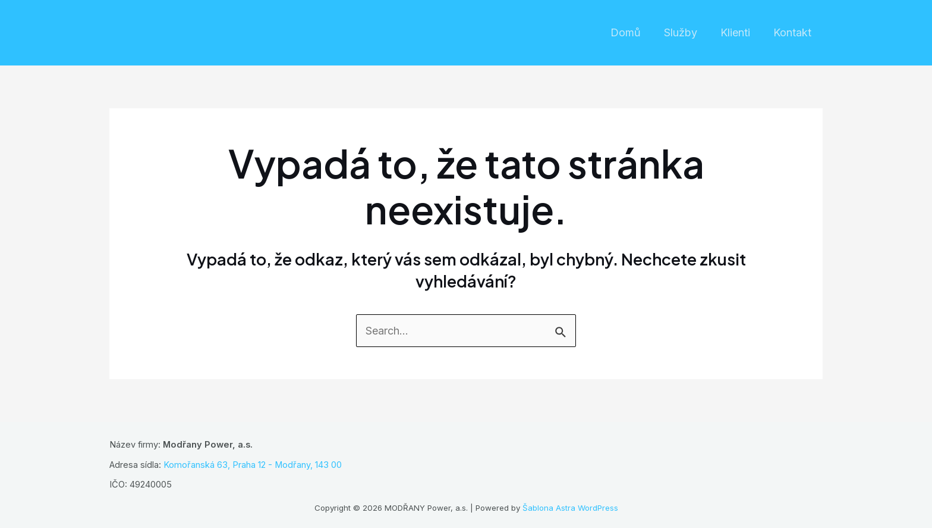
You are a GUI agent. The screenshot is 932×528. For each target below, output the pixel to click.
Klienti (737, 32)
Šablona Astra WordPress (570, 508)
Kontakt (793, 32)
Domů (631, 32)
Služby (684, 32)
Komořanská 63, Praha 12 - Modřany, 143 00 (252, 465)
